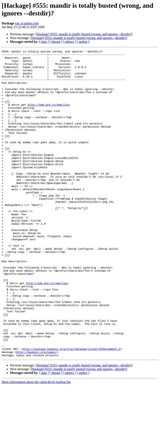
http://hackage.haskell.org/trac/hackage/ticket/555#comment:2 (71, 409)
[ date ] (44, 41)
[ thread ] (56, 41)
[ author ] (83, 41)
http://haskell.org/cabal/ (36, 413)
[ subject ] (69, 41)
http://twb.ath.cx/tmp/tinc (49, 116)
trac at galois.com (27, 23)
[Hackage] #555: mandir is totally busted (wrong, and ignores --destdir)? (84, 34)
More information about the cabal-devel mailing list (36, 443)
